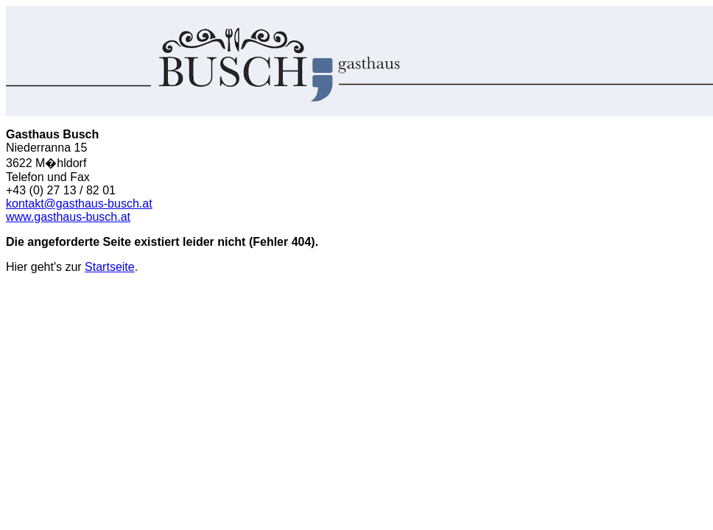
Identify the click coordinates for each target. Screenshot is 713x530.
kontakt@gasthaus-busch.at (79, 203)
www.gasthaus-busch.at (68, 217)
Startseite (110, 267)
